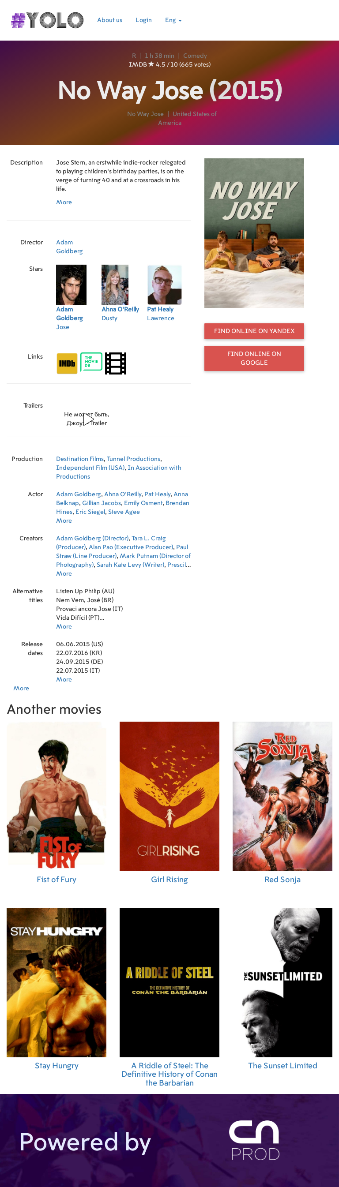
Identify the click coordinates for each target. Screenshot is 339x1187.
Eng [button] (173, 20)
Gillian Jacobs (101, 503)
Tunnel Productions (133, 459)
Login (144, 20)
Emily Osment (143, 503)
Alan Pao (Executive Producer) (131, 547)
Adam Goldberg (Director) (92, 538)
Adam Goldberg (78, 494)
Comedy (195, 56)
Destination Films (80, 459)
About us (109, 20)
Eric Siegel (90, 512)
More (64, 202)
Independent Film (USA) (90, 468)
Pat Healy (157, 494)
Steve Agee (124, 512)
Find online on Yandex (254, 331)
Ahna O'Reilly (122, 494)
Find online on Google (254, 358)
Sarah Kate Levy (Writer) (130, 565)
